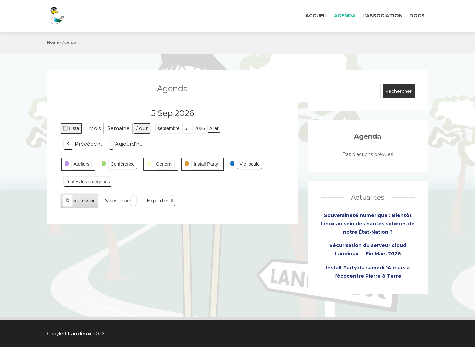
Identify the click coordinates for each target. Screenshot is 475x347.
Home (53, 42)
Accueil (316, 16)
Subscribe (121, 200)
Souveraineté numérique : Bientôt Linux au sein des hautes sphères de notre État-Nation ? (368, 223)
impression (79, 201)
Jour (142, 128)
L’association (382, 16)
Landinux (80, 334)
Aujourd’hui (126, 144)
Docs (417, 16)
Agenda (345, 16)
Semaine (118, 128)
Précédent (82, 144)
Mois (95, 128)
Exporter (161, 200)
